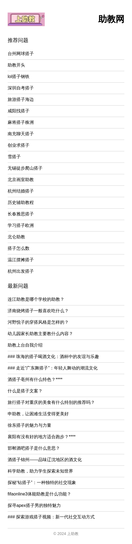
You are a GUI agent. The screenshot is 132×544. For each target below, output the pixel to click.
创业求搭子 (18, 145)
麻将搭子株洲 (21, 122)
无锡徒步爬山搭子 (25, 168)
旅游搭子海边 (21, 99)
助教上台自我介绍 (25, 345)
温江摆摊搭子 (21, 259)
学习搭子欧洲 (21, 225)
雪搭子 (14, 156)
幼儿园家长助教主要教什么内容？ (40, 333)
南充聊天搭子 (21, 133)
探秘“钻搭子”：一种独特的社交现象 (42, 482)
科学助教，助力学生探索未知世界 (40, 471)
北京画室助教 (21, 179)
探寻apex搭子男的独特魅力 (34, 505)
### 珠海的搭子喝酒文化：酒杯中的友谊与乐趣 (53, 356)
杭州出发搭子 (21, 271)
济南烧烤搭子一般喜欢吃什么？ (38, 310)
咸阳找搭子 (18, 111)
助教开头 (16, 65)
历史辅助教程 (21, 202)
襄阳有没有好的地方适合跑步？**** (42, 436)
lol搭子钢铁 (18, 76)
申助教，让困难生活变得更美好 (38, 413)
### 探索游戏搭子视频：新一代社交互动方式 (51, 517)
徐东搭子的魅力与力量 (29, 425)
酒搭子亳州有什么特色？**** (35, 379)
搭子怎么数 (18, 248)
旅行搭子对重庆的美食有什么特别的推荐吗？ (51, 402)
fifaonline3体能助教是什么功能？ (39, 494)
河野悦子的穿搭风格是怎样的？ (38, 322)
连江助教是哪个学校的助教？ (36, 299)
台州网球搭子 (21, 53)
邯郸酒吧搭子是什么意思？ (34, 448)
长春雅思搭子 (21, 214)
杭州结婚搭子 (21, 191)
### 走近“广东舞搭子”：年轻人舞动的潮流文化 (53, 368)
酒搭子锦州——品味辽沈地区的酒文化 (45, 459)
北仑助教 (16, 237)
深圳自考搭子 (21, 88)
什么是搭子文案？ (25, 391)
